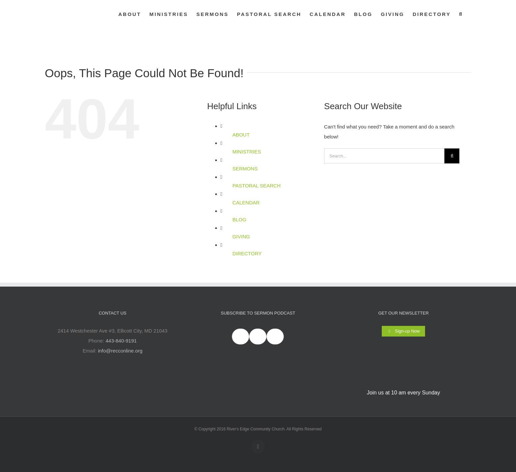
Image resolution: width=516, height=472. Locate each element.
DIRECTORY (247, 253)
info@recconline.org (120, 351)
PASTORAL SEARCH (257, 185)
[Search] (451, 155)
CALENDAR (246, 202)
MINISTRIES (247, 151)
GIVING (241, 236)
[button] (461, 14)
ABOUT (241, 134)
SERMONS (245, 168)
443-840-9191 (121, 341)
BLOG (240, 219)
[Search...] (384, 155)
